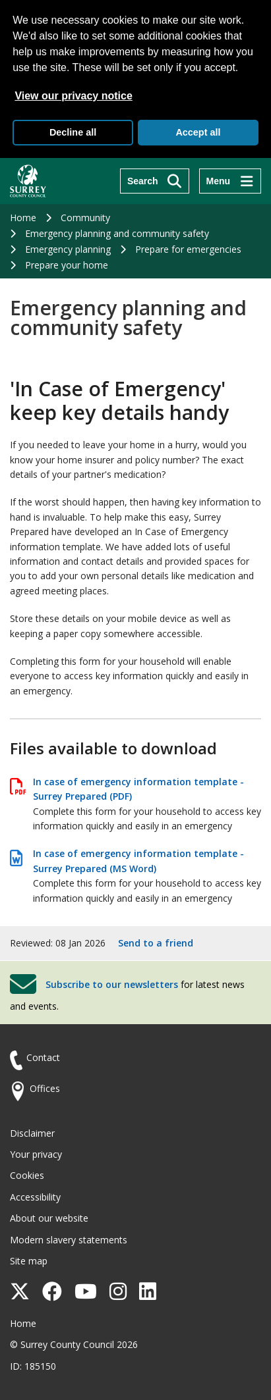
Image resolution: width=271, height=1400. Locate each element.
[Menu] (230, 181)
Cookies (27, 1175)
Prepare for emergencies (188, 249)
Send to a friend (155, 943)
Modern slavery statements (68, 1239)
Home (23, 217)
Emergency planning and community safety (117, 233)
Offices (45, 1088)
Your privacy (36, 1154)
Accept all (197, 132)
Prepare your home (66, 265)
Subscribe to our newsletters (111, 984)
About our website (49, 1218)
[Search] (154, 181)
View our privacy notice (73, 95)
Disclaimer (32, 1133)
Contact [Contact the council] (43, 1057)
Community (85, 217)
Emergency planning (68, 249)
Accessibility (35, 1197)
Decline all (72, 132)
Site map (28, 1261)
